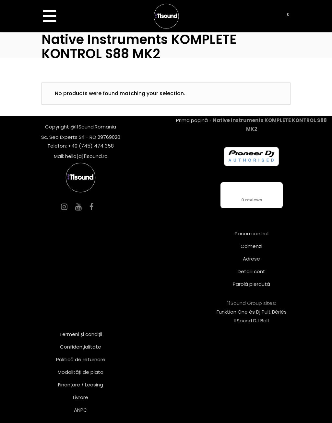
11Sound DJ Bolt (251, 320)
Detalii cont (251, 271)
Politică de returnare (80, 359)
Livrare (80, 397)
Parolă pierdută (251, 284)
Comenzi (251, 246)
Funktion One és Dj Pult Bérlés (252, 311)
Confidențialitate (80, 346)
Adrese (251, 258)
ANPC (80, 409)
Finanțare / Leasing (80, 384)
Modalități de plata (80, 372)
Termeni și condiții (80, 334)
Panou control (251, 233)
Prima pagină (192, 120)
